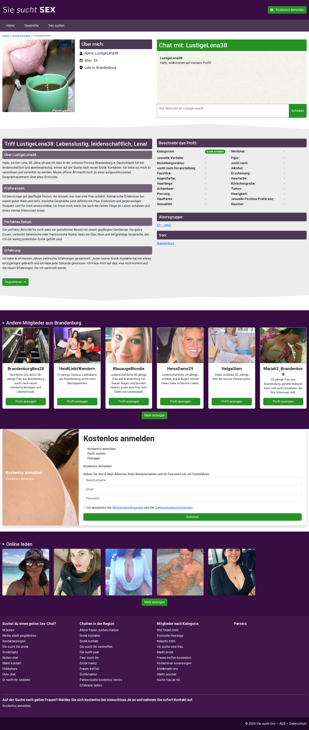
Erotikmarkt (10, 652)
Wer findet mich (167, 630)
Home (10, 25)
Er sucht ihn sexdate (16, 680)
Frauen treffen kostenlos (174, 658)
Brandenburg (165, 243)
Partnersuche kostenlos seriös (101, 680)
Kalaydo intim (166, 641)
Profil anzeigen (25, 401)
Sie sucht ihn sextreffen (96, 647)
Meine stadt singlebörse (19, 635)
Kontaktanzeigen (13, 641)
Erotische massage (170, 635)
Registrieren (15, 282)
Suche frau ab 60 (168, 680)
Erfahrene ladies (91, 685)
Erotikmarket (88, 674)
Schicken (297, 111)
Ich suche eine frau (170, 647)
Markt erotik (165, 652)
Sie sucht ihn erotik (15, 647)
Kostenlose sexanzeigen (174, 663)
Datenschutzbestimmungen (174, 507)
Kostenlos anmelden (287, 10)
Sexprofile (31, 25)
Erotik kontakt (89, 641)
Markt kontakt (11, 663)
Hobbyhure (9, 669)
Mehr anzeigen (154, 415)
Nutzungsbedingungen (127, 507)
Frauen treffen (89, 669)
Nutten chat (10, 658)
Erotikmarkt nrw (167, 669)
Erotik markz (88, 663)
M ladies (8, 630)
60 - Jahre (164, 225)
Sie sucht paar (89, 652)
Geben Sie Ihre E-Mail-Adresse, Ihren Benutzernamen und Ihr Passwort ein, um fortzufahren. (192, 478)
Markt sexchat (166, 674)
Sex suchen (56, 25)
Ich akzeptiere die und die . (138, 507)
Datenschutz (298, 723)
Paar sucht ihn (89, 658)
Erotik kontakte (21, 35)
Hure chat (8, 674)
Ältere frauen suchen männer (99, 630)
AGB (282, 723)
